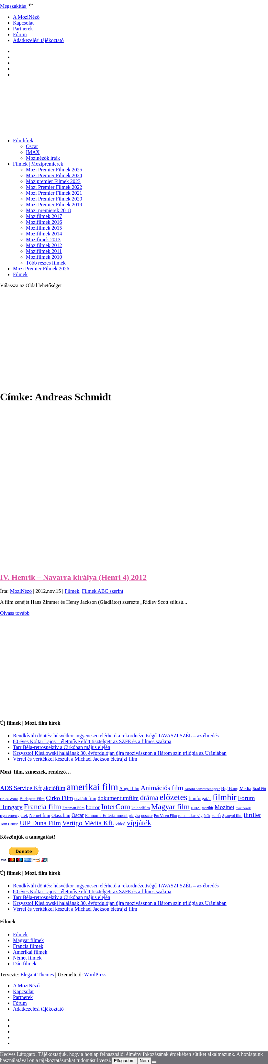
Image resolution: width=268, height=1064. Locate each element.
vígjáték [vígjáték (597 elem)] (139, 823)
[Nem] (154, 1062)
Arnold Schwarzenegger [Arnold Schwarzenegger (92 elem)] (202, 789)
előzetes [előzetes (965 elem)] (173, 797)
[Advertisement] (134, 339)
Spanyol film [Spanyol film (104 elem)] (232, 815)
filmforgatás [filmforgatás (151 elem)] (200, 798)
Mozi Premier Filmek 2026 (41, 268)
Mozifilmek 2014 (44, 233)
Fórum (20, 34)
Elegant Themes (37, 974)
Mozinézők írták (43, 158)
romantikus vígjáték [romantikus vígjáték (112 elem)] (194, 815)
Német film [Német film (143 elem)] (39, 815)
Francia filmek (28, 946)
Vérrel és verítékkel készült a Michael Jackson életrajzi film (75, 759)
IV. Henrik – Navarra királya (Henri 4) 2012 (73, 577)
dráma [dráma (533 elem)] (149, 798)
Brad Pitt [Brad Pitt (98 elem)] (259, 789)
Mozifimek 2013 (43, 239)
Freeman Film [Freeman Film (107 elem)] (73, 808)
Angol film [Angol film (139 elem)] (129, 788)
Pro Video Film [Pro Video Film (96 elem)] (165, 816)
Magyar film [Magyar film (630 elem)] (170, 806)
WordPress (95, 974)
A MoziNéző (26, 17)
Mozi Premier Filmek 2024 (54, 175)
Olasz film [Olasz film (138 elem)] (60, 815)
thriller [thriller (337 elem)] (252, 814)
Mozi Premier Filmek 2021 (54, 193)
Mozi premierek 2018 (48, 210)
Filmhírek (23, 140)
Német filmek (27, 958)
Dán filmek (24, 963)
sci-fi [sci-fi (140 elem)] (216, 815)
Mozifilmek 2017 (44, 216)
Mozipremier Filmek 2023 (53, 181)
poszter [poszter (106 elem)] (146, 815)
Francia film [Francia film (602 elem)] (42, 806)
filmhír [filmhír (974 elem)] (225, 797)
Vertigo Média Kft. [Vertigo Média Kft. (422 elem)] (88, 823)
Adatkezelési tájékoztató (38, 40)
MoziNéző (21, 591)
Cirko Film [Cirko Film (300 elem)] (59, 798)
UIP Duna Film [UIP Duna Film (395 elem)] (40, 823)
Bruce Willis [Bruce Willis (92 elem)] (9, 799)
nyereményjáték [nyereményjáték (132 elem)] (14, 815)
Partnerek (23, 28)
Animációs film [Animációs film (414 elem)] (161, 788)
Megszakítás (17, 6)
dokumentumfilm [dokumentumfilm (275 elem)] (118, 798)
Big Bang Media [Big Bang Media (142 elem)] (236, 788)
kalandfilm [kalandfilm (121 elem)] (140, 807)
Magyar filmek (28, 940)
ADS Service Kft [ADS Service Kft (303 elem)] (21, 788)
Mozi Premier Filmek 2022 (54, 187)
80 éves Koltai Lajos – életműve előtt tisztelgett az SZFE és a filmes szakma (92, 741)
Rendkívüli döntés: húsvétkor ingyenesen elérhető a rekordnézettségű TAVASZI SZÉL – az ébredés (116, 735)
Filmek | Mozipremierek (38, 164)
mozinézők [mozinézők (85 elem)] (243, 808)
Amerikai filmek (30, 952)
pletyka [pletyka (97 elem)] (134, 816)
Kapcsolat (23, 23)
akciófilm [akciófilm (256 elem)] (54, 788)
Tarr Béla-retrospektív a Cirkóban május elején (61, 747)
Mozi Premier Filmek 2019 (54, 204)
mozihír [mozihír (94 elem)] (207, 808)
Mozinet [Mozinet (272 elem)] (224, 807)
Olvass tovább (14, 613)
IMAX (33, 152)
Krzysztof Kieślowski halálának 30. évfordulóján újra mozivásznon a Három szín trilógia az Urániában (120, 753)
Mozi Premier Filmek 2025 (54, 169)
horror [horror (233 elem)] (93, 807)
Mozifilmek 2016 (44, 222)
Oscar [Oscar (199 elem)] (78, 815)
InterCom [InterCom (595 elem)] (115, 806)
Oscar (32, 146)
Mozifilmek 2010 (44, 257)
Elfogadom (124, 1060)
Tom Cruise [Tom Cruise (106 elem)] (9, 824)
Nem (144, 1060)
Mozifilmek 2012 (44, 245)
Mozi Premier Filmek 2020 (54, 198)
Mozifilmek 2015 (44, 228)
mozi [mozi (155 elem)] (195, 807)
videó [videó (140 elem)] (121, 823)
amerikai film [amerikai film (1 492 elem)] (92, 787)
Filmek (20, 274)
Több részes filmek (46, 263)
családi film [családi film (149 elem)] (85, 798)
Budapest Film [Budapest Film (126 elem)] (32, 798)
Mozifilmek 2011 (44, 251)
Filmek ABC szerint (102, 591)
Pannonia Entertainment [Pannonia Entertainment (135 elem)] (106, 815)
